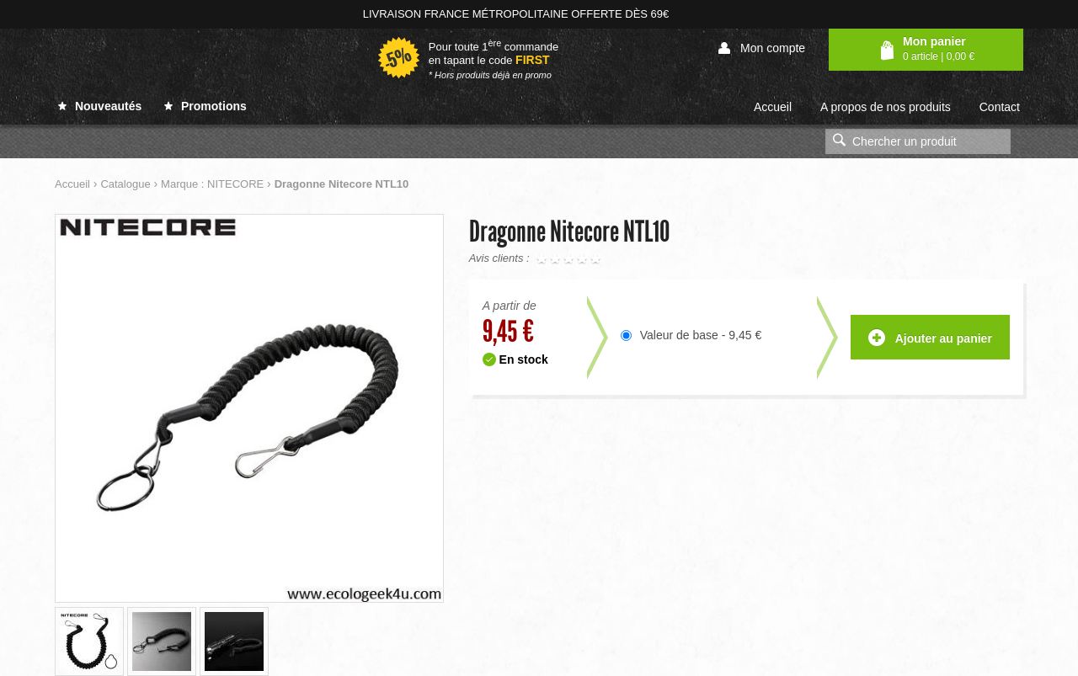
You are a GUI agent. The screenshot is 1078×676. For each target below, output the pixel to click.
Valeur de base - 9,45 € (701, 335)
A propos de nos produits (885, 107)
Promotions (205, 106)
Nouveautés (99, 106)
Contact (999, 107)
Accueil (773, 107)
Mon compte (761, 48)
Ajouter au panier (930, 339)
